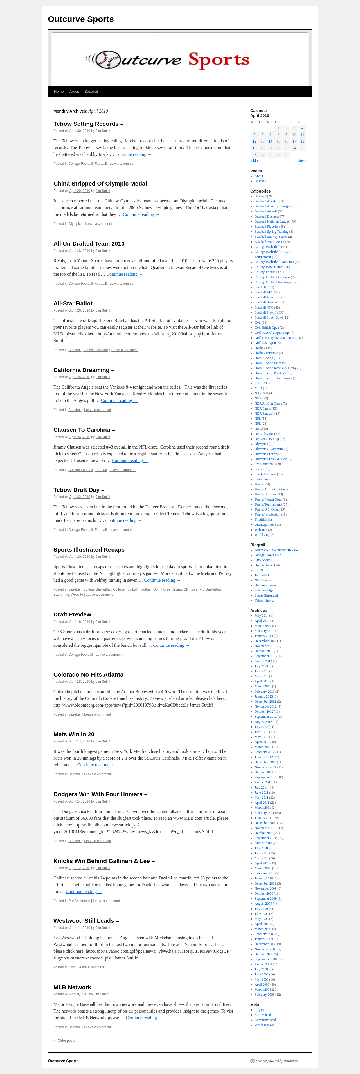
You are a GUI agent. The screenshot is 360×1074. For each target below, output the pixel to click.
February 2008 (264, 995)
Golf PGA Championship (272, 333)
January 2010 (264, 878)
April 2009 (262, 924)
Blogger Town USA (268, 555)
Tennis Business (266, 494)
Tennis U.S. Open (267, 509)
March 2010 (263, 868)
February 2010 (264, 873)
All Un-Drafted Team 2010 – (91, 243)
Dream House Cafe (268, 565)
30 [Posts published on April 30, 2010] (286, 155)
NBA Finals (263, 408)
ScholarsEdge (264, 590)
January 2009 (264, 939)
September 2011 (266, 777)
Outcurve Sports (81, 19)
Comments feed (265, 1020)
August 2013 (263, 661)
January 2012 (264, 757)
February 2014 (264, 631)
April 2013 (262, 681)
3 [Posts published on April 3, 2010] (294, 128)
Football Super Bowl (269, 317)
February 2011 (264, 813)
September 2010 (266, 838)
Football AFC (264, 292)
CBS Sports (263, 560)
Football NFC (264, 307)
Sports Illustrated (266, 595)
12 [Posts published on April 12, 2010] (254, 141)
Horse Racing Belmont (270, 363)
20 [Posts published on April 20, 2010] (262, 148)
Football (101, 164)
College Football (80, 164)
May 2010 (262, 858)
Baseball (92, 91)
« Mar (254, 161)
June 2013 (262, 671)
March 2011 (263, 808)
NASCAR (262, 393)
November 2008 (266, 949)
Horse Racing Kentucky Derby (275, 368)
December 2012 (265, 701)
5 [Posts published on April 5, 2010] (254, 135)
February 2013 (264, 691)
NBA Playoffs (264, 413)
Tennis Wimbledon (267, 515)
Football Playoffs (266, 312)
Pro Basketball (210, 589)
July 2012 (261, 727)
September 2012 (266, 717)
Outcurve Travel (266, 585)
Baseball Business (267, 216)
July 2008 (261, 969)
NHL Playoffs (264, 434)
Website (77, 595)
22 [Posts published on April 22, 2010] (278, 148)
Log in (259, 1010)
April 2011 (262, 803)
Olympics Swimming (269, 449)
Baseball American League (273, 206)
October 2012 (264, 712)
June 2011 (262, 792)
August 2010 (263, 843)
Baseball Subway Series (271, 237)
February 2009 (264, 934)
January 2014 (264, 636)
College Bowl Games (269, 267)
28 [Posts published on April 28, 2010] (270, 155)
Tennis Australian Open (271, 489)
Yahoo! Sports (264, 600)
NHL (258, 429)
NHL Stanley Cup (267, 439)
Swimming (61, 595)
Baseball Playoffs (266, 226)
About (74, 91)
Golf (156, 589)
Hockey (260, 348)
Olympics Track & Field (271, 459)
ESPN (259, 570)
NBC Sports (263, 580)
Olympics (75, 224)
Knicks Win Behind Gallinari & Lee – (104, 861)
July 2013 (261, 666)
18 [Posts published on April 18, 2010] (302, 141)
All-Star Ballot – (75, 303)
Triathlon (261, 520)
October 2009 (264, 893)
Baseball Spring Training (272, 232)
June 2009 (262, 914)
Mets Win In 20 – (76, 734)
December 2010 (265, 823)
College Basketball (97, 589)
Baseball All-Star (95, 350)
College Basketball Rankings (274, 262)
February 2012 (264, 752)
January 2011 (264, 818)
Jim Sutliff (103, 131)
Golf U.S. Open (265, 343)
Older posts (64, 1041)
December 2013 (265, 641)
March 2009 (263, 929)
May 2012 (262, 737)
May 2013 (262, 676)
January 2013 (264, 696)
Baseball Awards (266, 211)
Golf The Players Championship (276, 338)
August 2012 (263, 722)
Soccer (259, 469)
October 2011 (264, 772)
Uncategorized (264, 525)
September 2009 (266, 899)
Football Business (267, 302)
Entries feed (263, 1015)
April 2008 (262, 984)
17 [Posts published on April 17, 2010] (294, 141)
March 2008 (263, 989)
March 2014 (263, 626)
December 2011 (265, 762)
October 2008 (264, 954)
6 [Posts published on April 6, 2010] (263, 135)
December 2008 (265, 944)
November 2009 (266, 888)
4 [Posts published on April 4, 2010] (302, 128)
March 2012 (263, 747)
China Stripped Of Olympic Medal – (102, 183)
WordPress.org (264, 1025)
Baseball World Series (270, 242)
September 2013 (266, 656)
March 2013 (263, 686)
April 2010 (262, 863)
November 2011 (265, 767)
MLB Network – (74, 987)
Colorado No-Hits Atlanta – (90, 674)
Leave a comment (122, 164)
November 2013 (266, 646)
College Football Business (272, 277)
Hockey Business (266, 353)
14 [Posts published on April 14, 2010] (270, 141)
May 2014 (262, 616)
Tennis (259, 484)
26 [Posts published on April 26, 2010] (254, 155)
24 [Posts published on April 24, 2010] (294, 148)
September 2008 (266, 959)
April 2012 (262, 742)
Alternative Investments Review (276, 550)
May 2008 (262, 979)
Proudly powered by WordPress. (277, 1061)
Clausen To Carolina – (84, 429)
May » (302, 161)
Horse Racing (171, 589)
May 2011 (262, 797)
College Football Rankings (273, 282)
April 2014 (262, 621)
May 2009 (262, 919)
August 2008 (263, 964)
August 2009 (263, 904)
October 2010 (264, 833)
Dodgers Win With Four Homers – (100, 794)
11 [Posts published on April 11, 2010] (302, 135)
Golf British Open (267, 328)
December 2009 (265, 883)
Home (59, 91)
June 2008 (262, 974)
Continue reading (133, 154)
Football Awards (266, 297)
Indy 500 (261, 383)
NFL (258, 419)
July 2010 (261, 848)
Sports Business (265, 474)
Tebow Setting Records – (88, 123)
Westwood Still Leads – (86, 920)
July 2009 (261, 909)
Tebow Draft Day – (79, 489)
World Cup (262, 535)
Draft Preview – (74, 614)
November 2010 (266, 828)
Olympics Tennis (266, 454)
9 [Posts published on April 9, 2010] (286, 135)
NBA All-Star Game (268, 403)
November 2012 (266, 707)
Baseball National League (272, 221)
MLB (258, 388)
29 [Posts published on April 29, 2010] (278, 155)
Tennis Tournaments (268, 504)
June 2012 (262, 732)
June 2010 (262, 853)
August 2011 (263, 782)
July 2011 (261, 787)
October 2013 (264, 651)
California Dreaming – (83, 370)
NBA (258, 398)
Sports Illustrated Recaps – (91, 549)
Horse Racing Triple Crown (273, 378)
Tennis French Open (268, 499)
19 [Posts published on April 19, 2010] (254, 148)
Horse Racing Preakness (271, 373)
